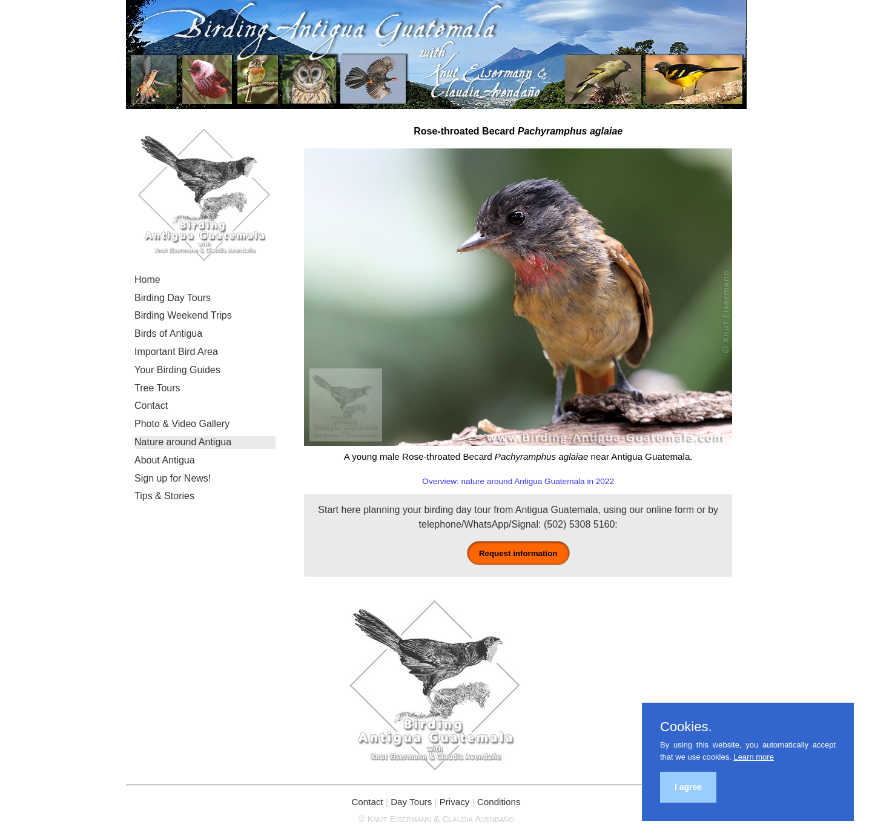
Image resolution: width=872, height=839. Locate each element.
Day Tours (411, 802)
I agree (688, 787)
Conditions (499, 802)
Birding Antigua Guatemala (436, 54)
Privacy (455, 802)
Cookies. (686, 727)
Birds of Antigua (168, 333)
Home (147, 279)
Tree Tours (157, 388)
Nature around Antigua (182, 442)
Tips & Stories (164, 496)
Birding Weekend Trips (183, 315)
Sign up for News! (172, 478)
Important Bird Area (176, 352)
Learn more (753, 756)
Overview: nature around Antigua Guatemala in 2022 (518, 481)
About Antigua (164, 460)
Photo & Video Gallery (182, 424)
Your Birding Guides (177, 370)
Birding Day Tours (172, 298)
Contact (151, 405)
